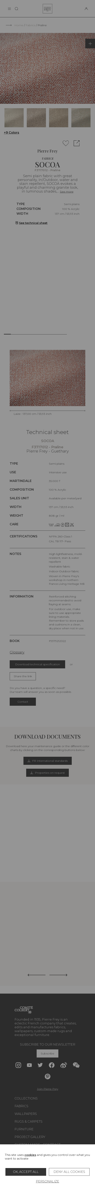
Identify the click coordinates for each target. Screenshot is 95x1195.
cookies (30, 1155)
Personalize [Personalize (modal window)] (47, 1181)
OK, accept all (26, 1172)
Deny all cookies (69, 1172)
